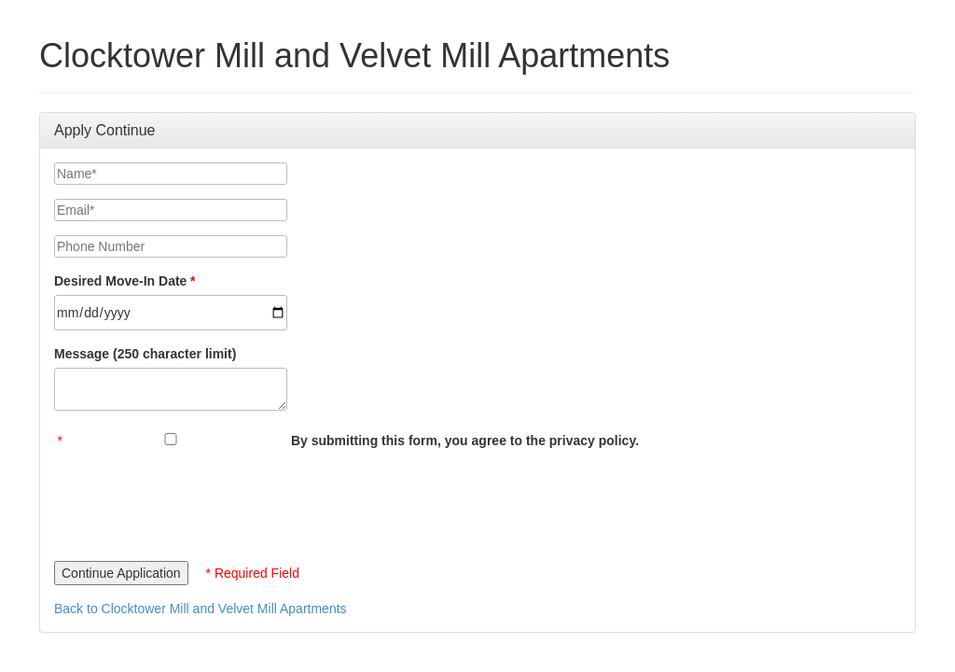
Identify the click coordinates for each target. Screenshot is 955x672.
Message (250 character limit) (145, 353)
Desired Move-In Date (120, 280)
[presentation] (196, 500)
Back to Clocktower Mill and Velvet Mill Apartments (200, 608)
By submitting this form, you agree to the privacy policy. (465, 440)
